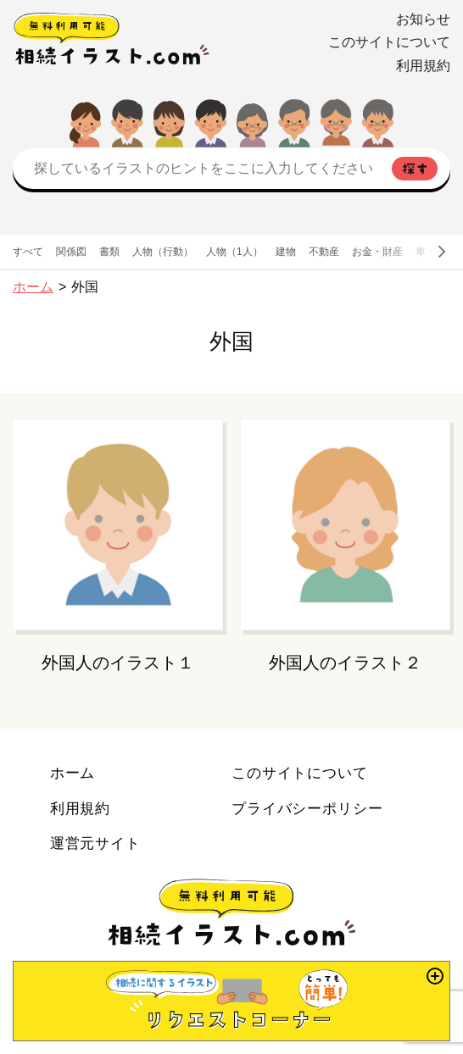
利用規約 (423, 65)
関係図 (71, 252)
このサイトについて (389, 42)
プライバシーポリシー (307, 808)
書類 (109, 252)
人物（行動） (162, 252)
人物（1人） (234, 252)
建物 (286, 252)
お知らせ (423, 19)
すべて (28, 252)
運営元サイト (95, 843)
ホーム (33, 287)
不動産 (324, 252)
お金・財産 (377, 252)
